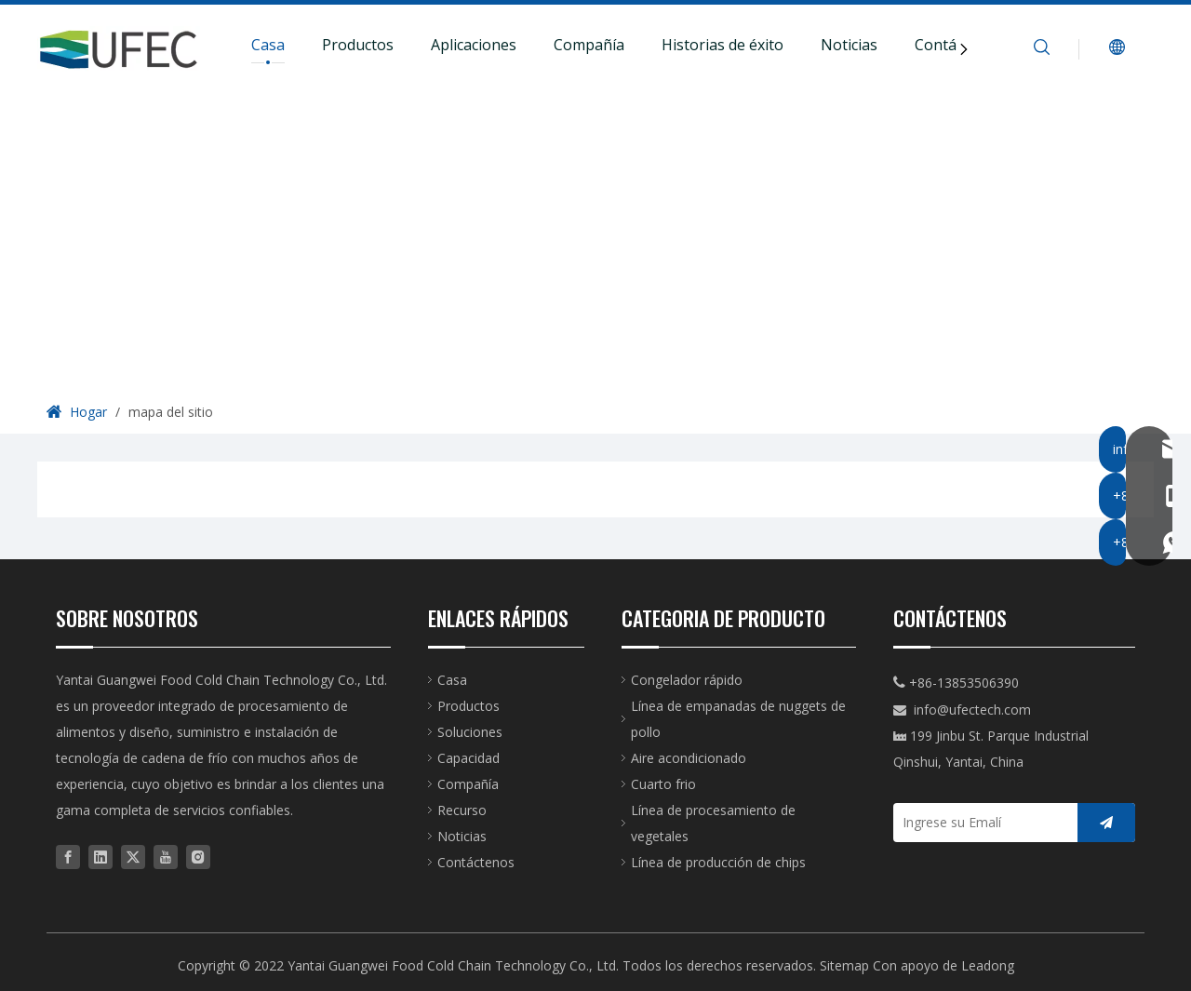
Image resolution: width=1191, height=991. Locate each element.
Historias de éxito (722, 44)
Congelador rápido (687, 680)
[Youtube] (166, 855)
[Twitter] (133, 855)
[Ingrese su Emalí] (980, 822)
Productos (358, 44)
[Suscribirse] (1106, 822)
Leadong (987, 965)
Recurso (462, 810)
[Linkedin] (100, 855)
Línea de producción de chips (718, 862)
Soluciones (469, 732)
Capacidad (468, 758)
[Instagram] (198, 855)
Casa (268, 44)
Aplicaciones (473, 44)
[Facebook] (68, 855)
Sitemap (844, 965)
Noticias (849, 44)
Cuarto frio (663, 784)
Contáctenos (476, 862)
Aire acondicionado (688, 758)
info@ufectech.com (972, 709)
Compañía (589, 44)
